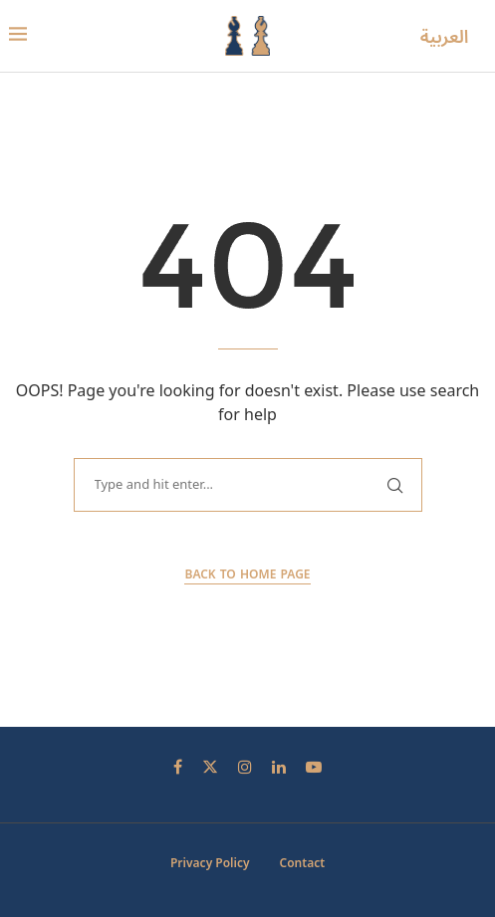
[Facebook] (177, 767)
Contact (303, 863)
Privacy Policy (210, 863)
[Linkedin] (279, 767)
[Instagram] (245, 767)
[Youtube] (314, 767)
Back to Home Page (247, 575)
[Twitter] (210, 767)
